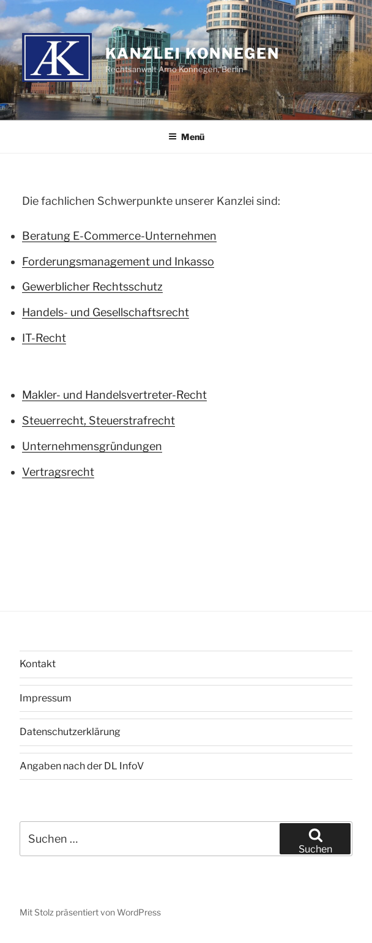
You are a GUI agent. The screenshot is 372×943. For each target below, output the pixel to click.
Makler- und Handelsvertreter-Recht (114, 394)
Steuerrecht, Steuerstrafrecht (98, 420)
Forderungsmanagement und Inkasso (118, 261)
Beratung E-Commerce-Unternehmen (119, 235)
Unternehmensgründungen (92, 446)
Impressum (46, 698)
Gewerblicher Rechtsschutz (92, 286)
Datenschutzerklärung (70, 732)
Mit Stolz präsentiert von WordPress (90, 912)
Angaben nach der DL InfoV (82, 766)
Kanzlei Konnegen (192, 53)
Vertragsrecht (58, 471)
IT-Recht (44, 337)
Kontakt (38, 664)
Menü (186, 136)
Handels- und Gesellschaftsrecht (105, 312)
